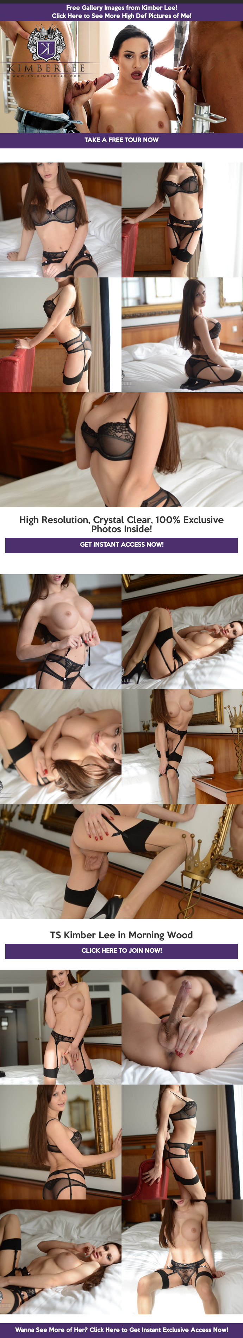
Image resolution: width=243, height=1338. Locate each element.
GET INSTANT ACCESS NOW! (121, 545)
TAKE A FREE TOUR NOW (121, 140)
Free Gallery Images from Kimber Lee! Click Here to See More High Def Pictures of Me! (121, 12)
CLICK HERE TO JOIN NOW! (121, 951)
